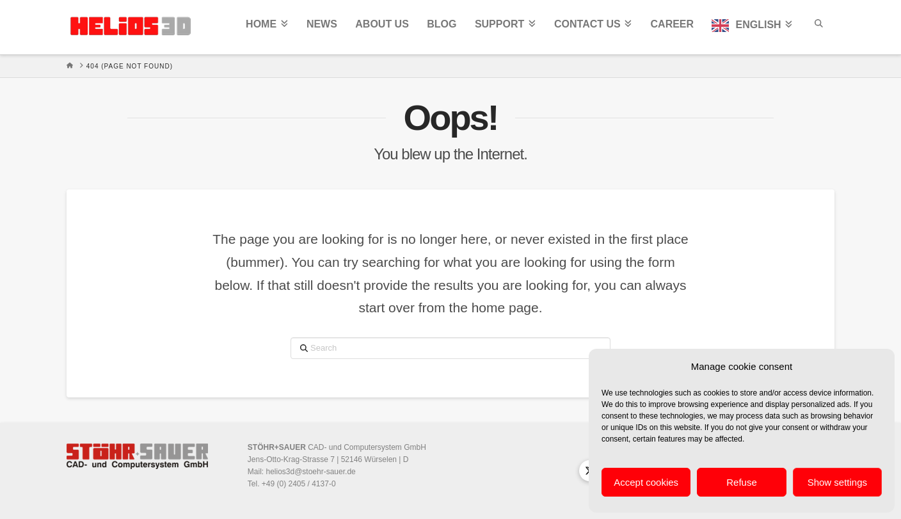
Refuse (741, 482)
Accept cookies (646, 482)
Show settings (837, 482)
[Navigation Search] (817, 27)
